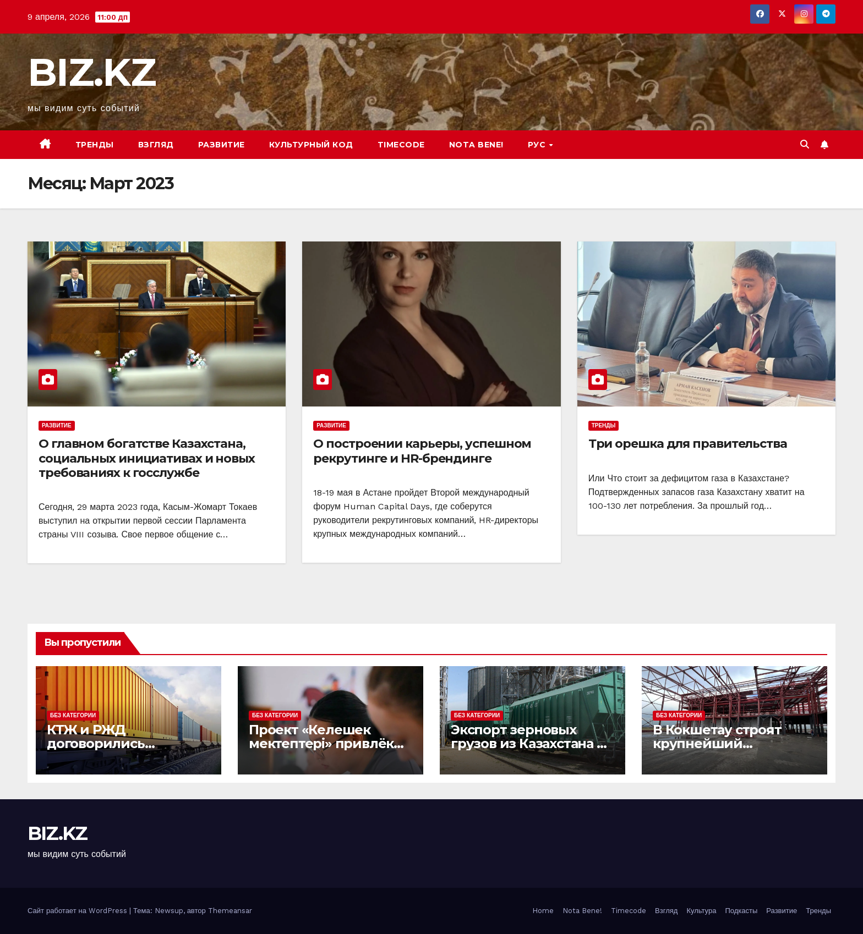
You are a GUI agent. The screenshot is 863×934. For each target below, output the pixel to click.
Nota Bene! (582, 910)
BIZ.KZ (91, 72)
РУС (538, 145)
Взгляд (156, 145)
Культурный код (311, 145)
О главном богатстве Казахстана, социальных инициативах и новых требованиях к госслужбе (147, 458)
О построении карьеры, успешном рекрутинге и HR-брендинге (422, 450)
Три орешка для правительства (687, 443)
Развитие (221, 145)
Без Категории (73, 715)
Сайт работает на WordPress (78, 910)
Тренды (94, 145)
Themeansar (230, 910)
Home (543, 910)
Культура (701, 910)
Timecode (401, 145)
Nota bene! (476, 145)
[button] (804, 144)
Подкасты (741, 910)
